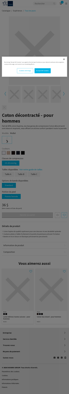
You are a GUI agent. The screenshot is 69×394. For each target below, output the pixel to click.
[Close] (64, 59)
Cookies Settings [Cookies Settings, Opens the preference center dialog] (25, 71)
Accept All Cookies (42, 71)
